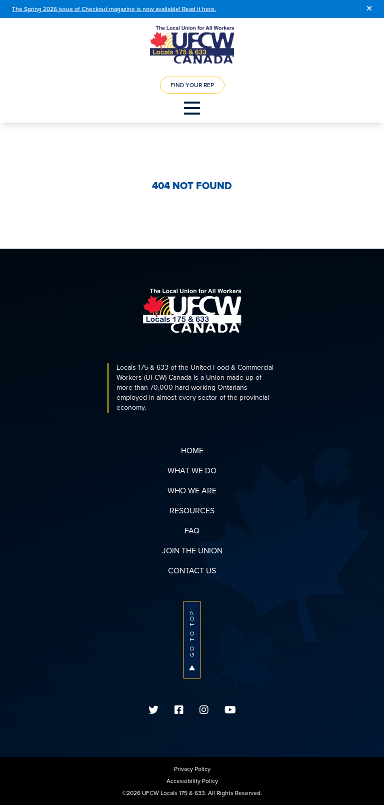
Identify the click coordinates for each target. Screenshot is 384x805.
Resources (192, 510)
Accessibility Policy (192, 780)
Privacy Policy (192, 768)
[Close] (369, 9)
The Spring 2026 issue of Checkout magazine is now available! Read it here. (114, 9)
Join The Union (192, 550)
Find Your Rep (192, 85)
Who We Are (192, 490)
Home (192, 450)
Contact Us (192, 570)
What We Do (192, 470)
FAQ (192, 530)
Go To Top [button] (192, 639)
